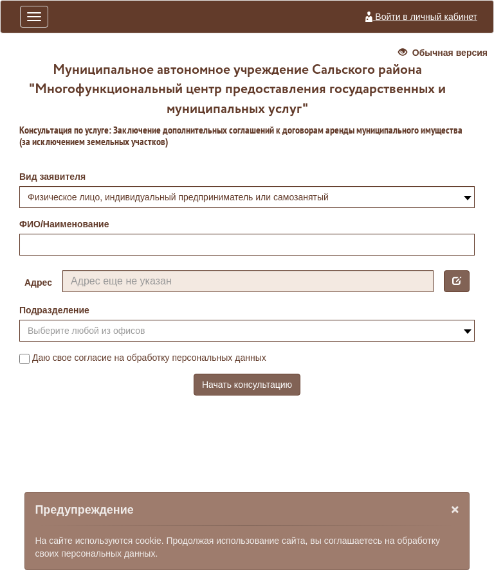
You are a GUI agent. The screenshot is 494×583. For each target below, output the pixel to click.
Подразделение (54, 310)
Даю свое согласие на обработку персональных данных (142, 358)
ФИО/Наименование (64, 224)
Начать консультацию (247, 384)
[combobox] (247, 197)
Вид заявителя (52, 176)
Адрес (38, 282)
